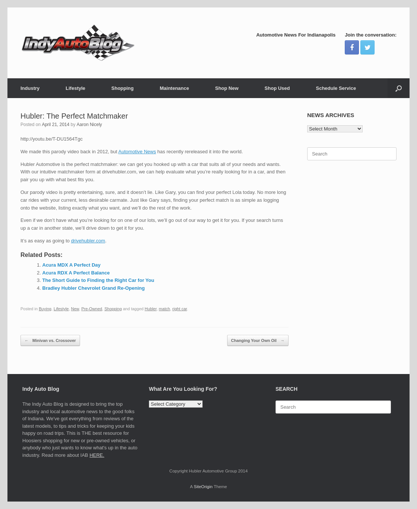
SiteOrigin (203, 486)
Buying (45, 309)
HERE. (96, 455)
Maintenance (174, 88)
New (75, 309)
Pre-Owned (91, 309)
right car (179, 309)
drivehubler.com (88, 240)
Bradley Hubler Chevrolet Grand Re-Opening (93, 288)
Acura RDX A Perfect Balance (76, 273)
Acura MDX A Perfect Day (71, 265)
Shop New (227, 88)
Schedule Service (336, 88)
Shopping (122, 88)
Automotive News (137, 151)
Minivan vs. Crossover (50, 340)
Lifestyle (75, 88)
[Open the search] (399, 88)
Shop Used (277, 88)
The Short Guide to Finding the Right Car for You (98, 280)
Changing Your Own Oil (257, 340)
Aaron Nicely (89, 124)
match (164, 309)
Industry (29, 88)
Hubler (151, 309)
